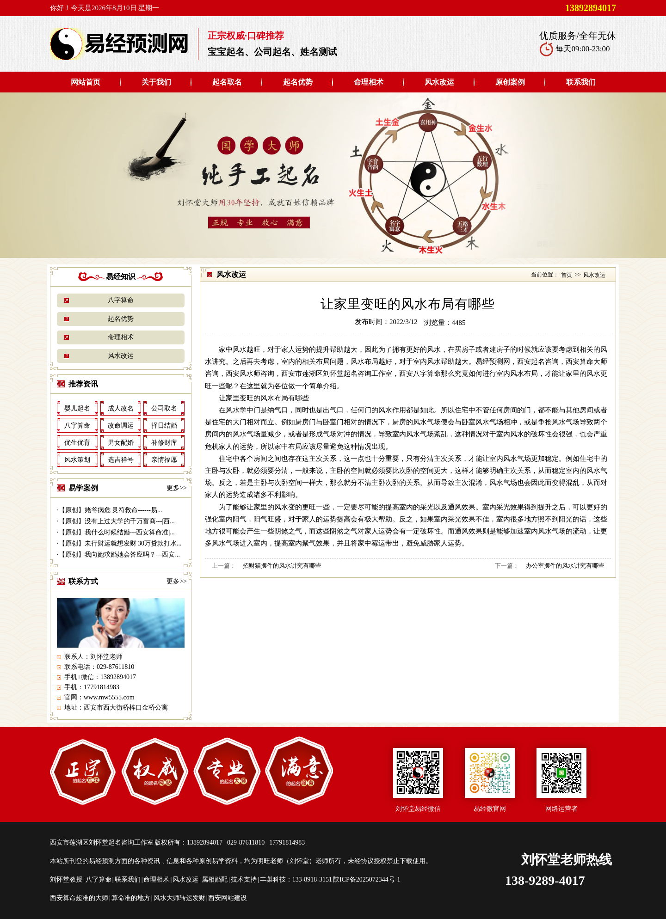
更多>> (176, 487)
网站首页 (85, 82)
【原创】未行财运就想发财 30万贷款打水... (120, 543)
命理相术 (368, 82)
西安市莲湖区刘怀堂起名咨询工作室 (336, 373)
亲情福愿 (164, 459)
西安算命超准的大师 (79, 897)
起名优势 (298, 82)
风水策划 (77, 459)
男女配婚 (121, 442)
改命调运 (121, 425)
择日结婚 (164, 425)
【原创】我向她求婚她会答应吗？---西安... (119, 554)
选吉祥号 (121, 459)
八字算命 (121, 300)
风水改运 (439, 82)
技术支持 (244, 879)
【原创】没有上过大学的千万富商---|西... (117, 521)
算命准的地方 (130, 897)
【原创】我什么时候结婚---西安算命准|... (117, 532)
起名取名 (227, 82)
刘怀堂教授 (66, 879)
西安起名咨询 (538, 361)
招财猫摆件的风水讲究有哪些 (282, 565)
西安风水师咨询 (250, 373)
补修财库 (164, 442)
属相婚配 (215, 879)
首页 (566, 275)
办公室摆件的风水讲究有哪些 (565, 565)
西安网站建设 (227, 897)
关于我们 (156, 82)
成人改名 (121, 408)
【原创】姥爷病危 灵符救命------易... (110, 510)
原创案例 (510, 82)
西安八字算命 (420, 373)
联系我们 (581, 82)
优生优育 (77, 442)
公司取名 (164, 408)
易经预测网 (492, 361)
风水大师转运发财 (179, 897)
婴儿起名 (77, 408)
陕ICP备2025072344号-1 (366, 879)
